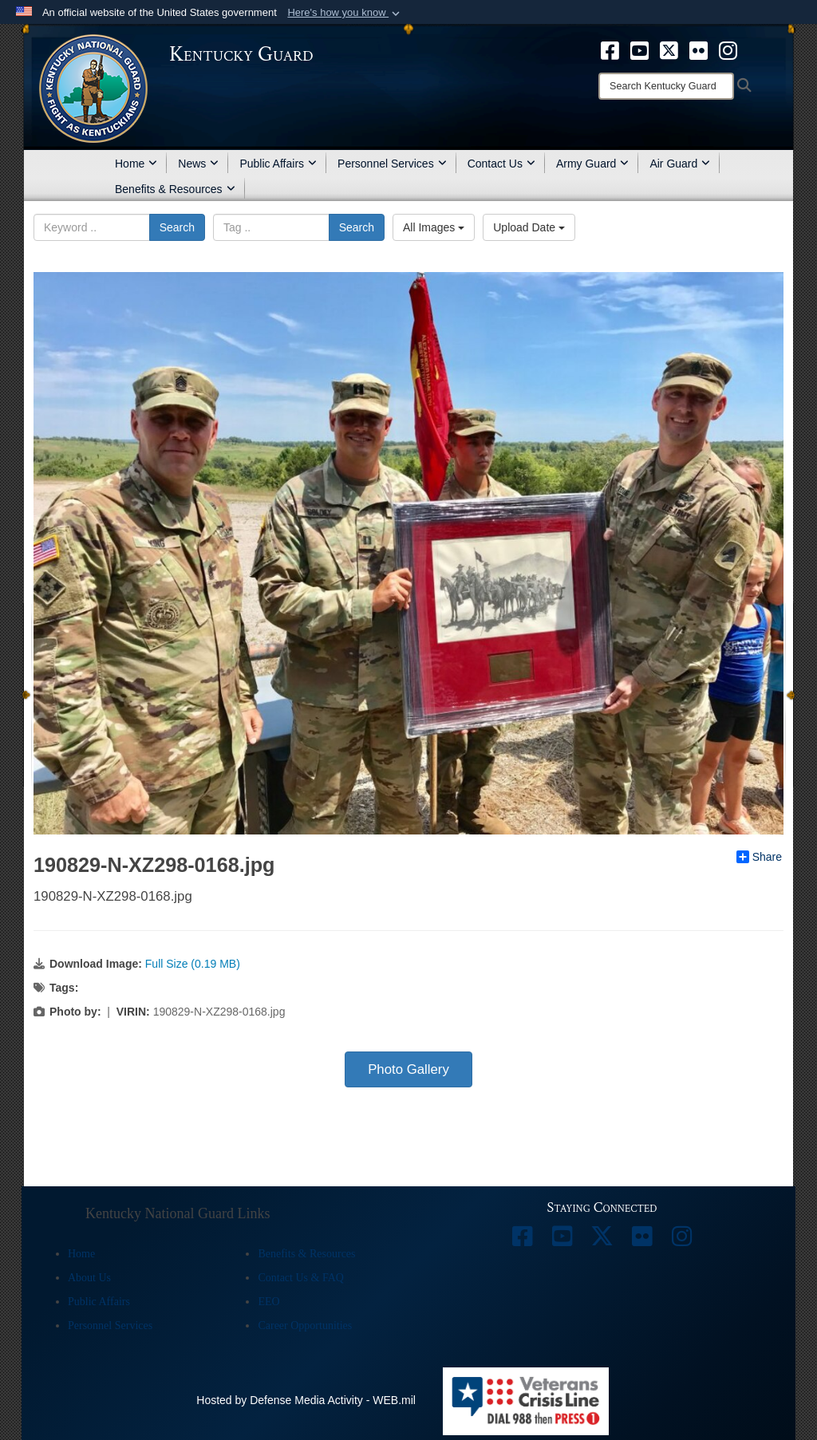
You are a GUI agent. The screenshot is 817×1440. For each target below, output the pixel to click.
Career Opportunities (305, 1326)
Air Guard (679, 163)
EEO (268, 1302)
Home (136, 163)
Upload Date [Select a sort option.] (529, 227)
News (198, 163)
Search (177, 227)
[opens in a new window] (610, 49)
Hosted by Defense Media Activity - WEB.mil (306, 1400)
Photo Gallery (408, 1069)
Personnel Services (392, 163)
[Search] (666, 86)
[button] (345, 13)
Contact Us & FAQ (300, 1278)
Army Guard (592, 163)
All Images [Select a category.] (433, 227)
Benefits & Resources (175, 189)
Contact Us (501, 163)
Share (759, 856)
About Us (89, 1278)
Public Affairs (278, 163)
